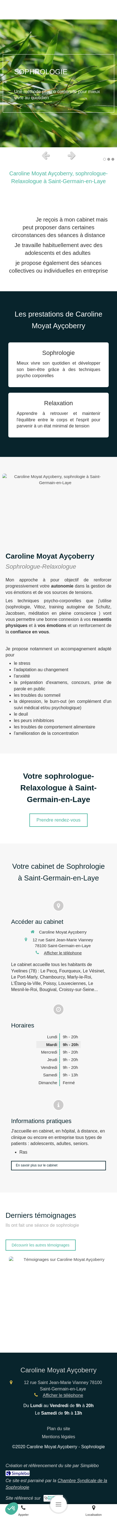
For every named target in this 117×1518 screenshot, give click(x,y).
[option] (58, 83)
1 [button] (104, 159)
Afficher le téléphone (63, 952)
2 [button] (108, 159)
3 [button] (112, 159)
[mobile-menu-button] (58, 1504)
